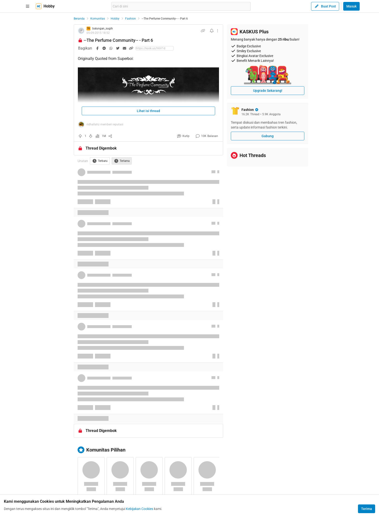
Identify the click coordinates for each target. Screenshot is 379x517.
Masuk (351, 6)
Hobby (115, 18)
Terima (366, 509)
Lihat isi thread (148, 111)
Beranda (79, 18)
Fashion (130, 18)
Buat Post (325, 6)
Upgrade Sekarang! (267, 91)
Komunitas (97, 18)
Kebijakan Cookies (139, 509)
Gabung (268, 136)
